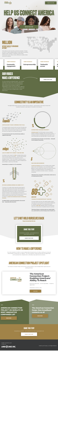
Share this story (50, 2)
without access (6, 46)
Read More (35, 291)
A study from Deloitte (35, 165)
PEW (15, 155)
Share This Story (48, 79)
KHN (37, 205)
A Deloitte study (34, 132)
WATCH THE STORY (29, 26)
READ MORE (8, 318)
